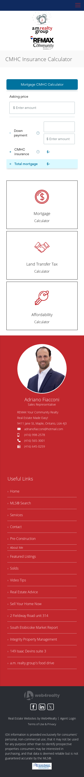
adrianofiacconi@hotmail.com (43, 429)
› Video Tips (17, 580)
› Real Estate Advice (23, 592)
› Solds (13, 568)
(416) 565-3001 (34, 441)
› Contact (15, 526)
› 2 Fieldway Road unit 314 (28, 615)
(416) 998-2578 (34, 435)
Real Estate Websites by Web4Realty (32, 718)
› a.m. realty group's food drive (31, 663)
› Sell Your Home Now (25, 603)
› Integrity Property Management (32, 639)
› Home (14, 491)
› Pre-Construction (22, 538)
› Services (15, 515)
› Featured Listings (22, 556)
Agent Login (68, 718)
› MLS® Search (19, 503)
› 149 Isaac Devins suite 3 (27, 651)
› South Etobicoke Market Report (33, 627)
